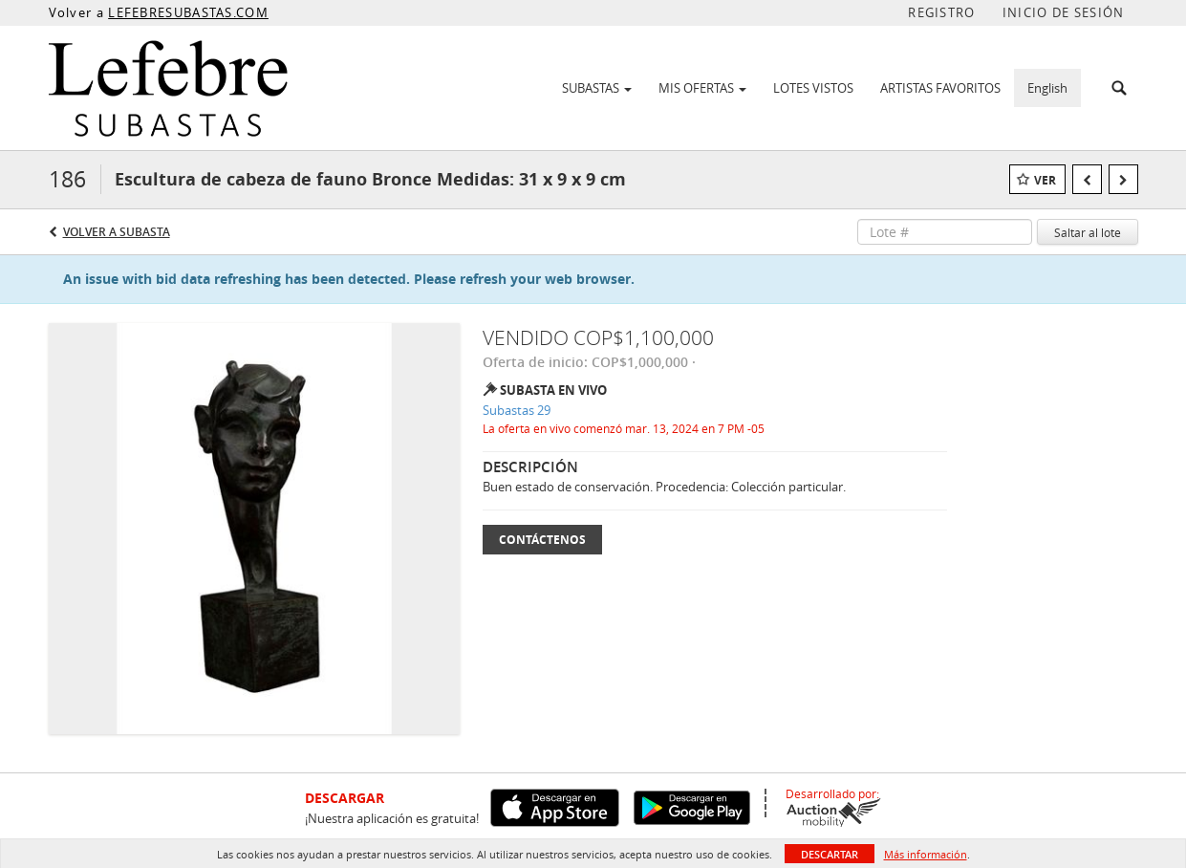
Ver (1045, 180)
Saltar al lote (1087, 232)
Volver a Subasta (116, 232)
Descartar (829, 854)
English (1047, 88)
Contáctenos (542, 540)
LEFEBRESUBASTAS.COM (188, 12)
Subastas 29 (516, 410)
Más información (925, 854)
